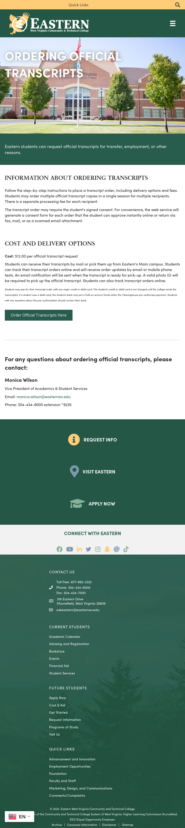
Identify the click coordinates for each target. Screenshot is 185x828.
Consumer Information (82, 824)
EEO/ (73, 819)
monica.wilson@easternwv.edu (44, 396)
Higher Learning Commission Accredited (150, 814)
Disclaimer (109, 824)
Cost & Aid (57, 705)
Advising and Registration (69, 643)
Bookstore (57, 651)
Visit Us (54, 734)
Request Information (65, 719)
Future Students (68, 687)
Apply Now (57, 697)
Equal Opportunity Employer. (96, 819)
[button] (177, 5)
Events (54, 658)
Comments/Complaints (67, 795)
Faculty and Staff (62, 780)
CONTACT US (62, 571)
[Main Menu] (172, 23)
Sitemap (127, 824)
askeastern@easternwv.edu (77, 609)
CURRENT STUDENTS (69, 626)
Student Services (62, 673)
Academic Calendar (64, 636)
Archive (57, 824)
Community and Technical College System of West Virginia (83, 814)
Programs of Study (63, 726)
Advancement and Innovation (72, 759)
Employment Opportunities (70, 766)
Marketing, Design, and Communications (80, 788)
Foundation (57, 773)
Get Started (58, 712)
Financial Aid (59, 665)
